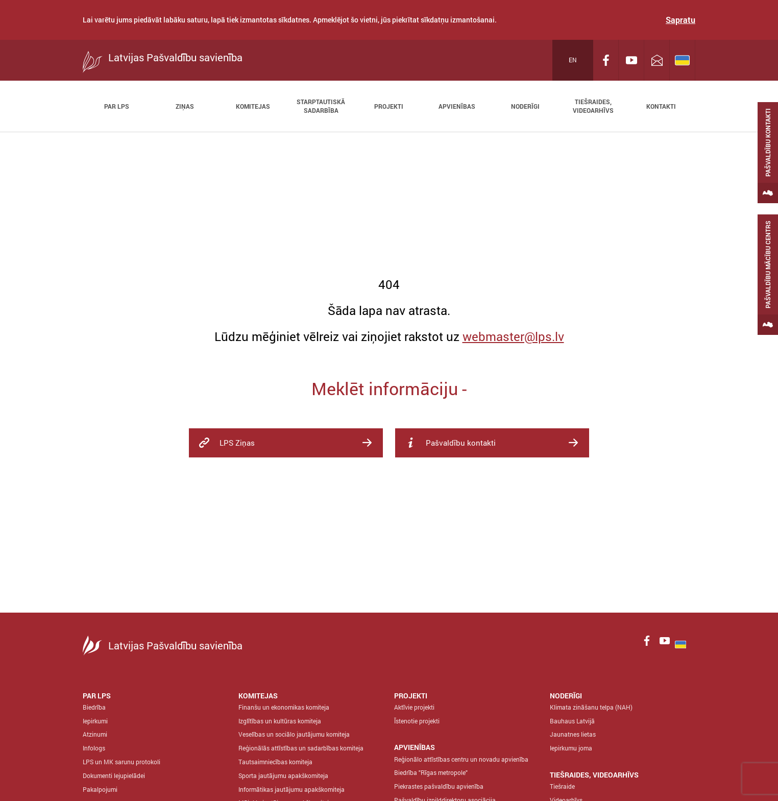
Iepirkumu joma (571, 748)
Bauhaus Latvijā (572, 721)
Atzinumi (95, 734)
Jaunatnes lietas (573, 734)
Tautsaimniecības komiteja (275, 762)
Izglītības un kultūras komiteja (279, 721)
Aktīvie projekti (414, 707)
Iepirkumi (95, 721)
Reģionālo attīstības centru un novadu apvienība (461, 759)
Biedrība (94, 707)
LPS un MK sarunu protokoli (121, 762)
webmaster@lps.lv (513, 336)
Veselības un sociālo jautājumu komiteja (294, 734)
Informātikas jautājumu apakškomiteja (291, 789)
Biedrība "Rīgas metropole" (431, 772)
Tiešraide (562, 786)
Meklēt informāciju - (389, 388)
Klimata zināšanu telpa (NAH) (591, 707)
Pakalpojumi (100, 789)
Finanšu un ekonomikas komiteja (283, 707)
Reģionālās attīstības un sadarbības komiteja (300, 748)
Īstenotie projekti (417, 721)
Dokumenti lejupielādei (114, 775)
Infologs (94, 748)
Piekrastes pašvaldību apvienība (438, 786)
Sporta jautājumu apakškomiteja (283, 775)
